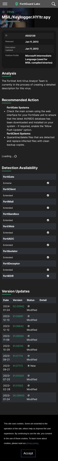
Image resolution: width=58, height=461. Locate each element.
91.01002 (18, 385)
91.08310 (18, 345)
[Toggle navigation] (4, 4)
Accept (28, 453)
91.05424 (18, 375)
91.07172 (18, 365)
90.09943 (18, 395)
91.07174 (18, 355)
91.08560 (18, 336)
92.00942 (18, 306)
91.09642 (18, 326)
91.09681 (18, 316)
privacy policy (32, 443)
